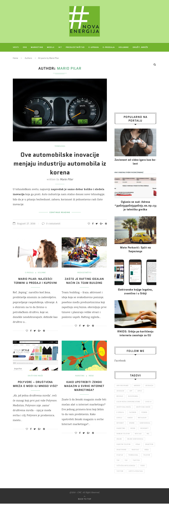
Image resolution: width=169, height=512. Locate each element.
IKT (60, 47)
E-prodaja (109, 47)
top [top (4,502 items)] (117, 468)
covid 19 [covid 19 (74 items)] (149, 402)
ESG (25, 47)
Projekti (18, 56)
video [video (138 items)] (143, 474)
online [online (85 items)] (119, 441)
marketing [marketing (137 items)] (120, 430)
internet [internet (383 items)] (120, 424)
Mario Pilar (66, 180)
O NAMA (31, 56)
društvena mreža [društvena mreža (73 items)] (123, 408)
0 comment (51, 224)
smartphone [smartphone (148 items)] (135, 452)
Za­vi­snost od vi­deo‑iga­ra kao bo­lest (135, 162)
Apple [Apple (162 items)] (118, 397)
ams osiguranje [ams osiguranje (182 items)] (122, 385)
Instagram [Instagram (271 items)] (143, 419)
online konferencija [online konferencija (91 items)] (135, 441)
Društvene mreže (35, 380)
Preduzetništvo (75, 47)
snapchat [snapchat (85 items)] (120, 457)
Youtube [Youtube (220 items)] (120, 479)
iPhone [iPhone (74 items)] (132, 424)
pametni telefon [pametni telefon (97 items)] (123, 446)
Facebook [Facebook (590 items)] (133, 413)
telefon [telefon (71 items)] (135, 463)
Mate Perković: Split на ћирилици (135, 249)
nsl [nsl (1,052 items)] (149, 435)
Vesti (16, 47)
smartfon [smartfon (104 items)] (120, 452)
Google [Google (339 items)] (119, 419)
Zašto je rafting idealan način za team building (84, 281)
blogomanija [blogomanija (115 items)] (144, 397)
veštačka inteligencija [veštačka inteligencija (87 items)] (126, 474)
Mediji (50, 47)
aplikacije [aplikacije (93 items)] (134, 391)
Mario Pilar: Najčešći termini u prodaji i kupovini (35, 283)
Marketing (37, 47)
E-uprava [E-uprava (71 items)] (120, 413)
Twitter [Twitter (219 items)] (128, 468)
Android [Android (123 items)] (138, 385)
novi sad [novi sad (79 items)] (138, 435)
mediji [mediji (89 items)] (133, 430)
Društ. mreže (140, 47)
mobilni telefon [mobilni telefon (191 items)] (123, 435)
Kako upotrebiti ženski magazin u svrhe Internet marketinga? (84, 390)
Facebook (120, 361)
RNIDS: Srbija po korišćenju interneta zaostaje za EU (135, 333)
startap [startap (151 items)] (143, 457)
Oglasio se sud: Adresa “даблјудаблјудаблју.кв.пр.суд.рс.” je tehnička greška (135, 205)
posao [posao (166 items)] (138, 446)
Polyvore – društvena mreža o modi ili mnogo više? (35, 390)
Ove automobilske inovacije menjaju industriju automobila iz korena (59, 163)
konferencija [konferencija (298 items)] (145, 424)
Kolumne (124, 47)
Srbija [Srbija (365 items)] (132, 457)
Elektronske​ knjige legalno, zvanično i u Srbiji (135, 291)
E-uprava (94, 47)
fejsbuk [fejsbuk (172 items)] (146, 413)
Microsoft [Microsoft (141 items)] (145, 430)
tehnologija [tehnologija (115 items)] (121, 463)
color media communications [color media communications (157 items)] (128, 402)
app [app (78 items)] (145, 391)
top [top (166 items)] (145, 463)
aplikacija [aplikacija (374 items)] (120, 391)
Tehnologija (59, 146)
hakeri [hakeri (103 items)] (130, 419)
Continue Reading (59, 212)
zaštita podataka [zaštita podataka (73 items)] (136, 479)
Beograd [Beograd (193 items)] (130, 397)
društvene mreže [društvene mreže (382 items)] (144, 408)
